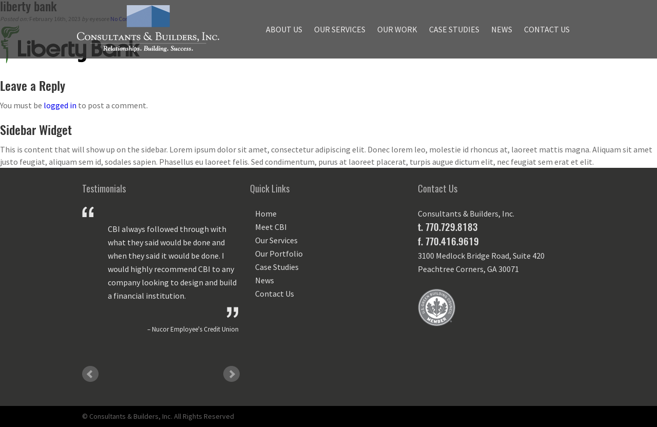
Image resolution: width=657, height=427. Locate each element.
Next (231, 374)
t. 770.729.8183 (447, 227)
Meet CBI (271, 227)
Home (266, 213)
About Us (284, 29)
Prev (90, 374)
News (501, 29)
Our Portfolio (279, 253)
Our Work (397, 29)
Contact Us (547, 29)
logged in (60, 105)
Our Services (339, 29)
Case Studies (454, 29)
